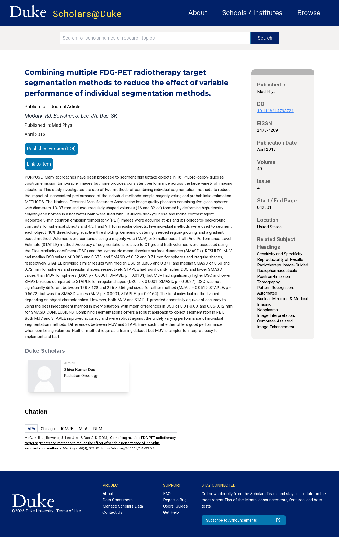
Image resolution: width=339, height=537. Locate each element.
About (197, 13)
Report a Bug (174, 499)
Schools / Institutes (252, 13)
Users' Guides (175, 506)
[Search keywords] (155, 38)
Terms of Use (68, 511)
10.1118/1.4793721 (275, 111)
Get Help (171, 512)
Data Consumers (117, 499)
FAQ (167, 493)
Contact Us (112, 512)
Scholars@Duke (87, 14)
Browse (308, 13)
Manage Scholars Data (122, 506)
